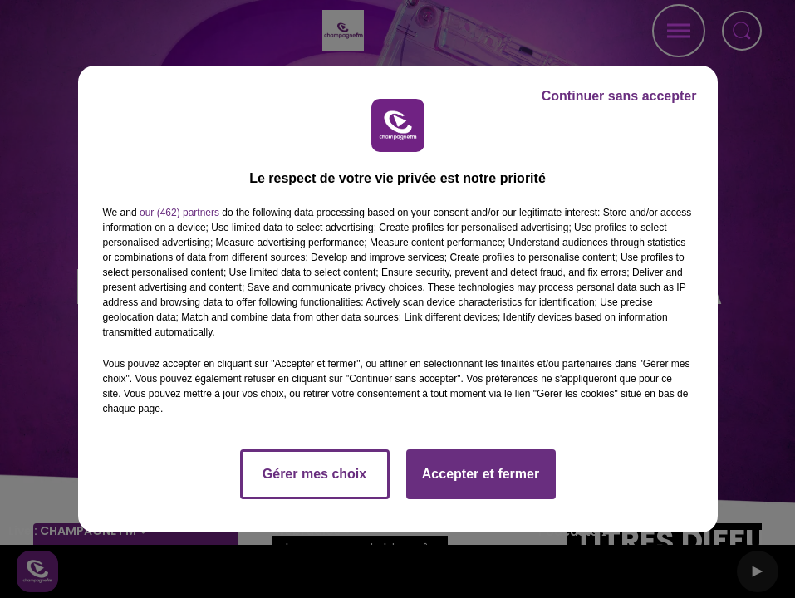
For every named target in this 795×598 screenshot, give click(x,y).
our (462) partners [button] (179, 212)
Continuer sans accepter (619, 96)
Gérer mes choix (314, 474)
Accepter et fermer (480, 474)
